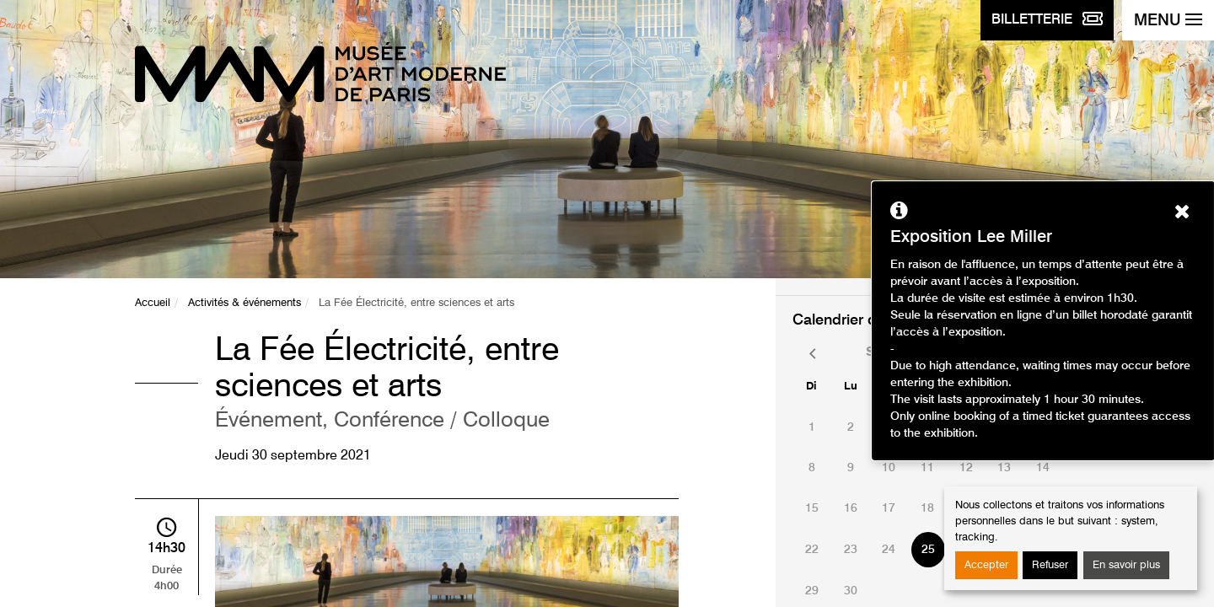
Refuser (1050, 565)
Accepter (986, 565)
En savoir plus (1126, 565)
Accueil (152, 303)
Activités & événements (244, 303)
